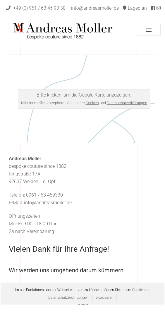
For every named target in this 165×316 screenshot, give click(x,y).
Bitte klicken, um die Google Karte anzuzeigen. (84, 98)
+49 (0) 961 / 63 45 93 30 (36, 8)
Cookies (92, 103)
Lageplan (135, 8)
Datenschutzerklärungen (127, 103)
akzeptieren (105, 297)
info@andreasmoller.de (95, 8)
